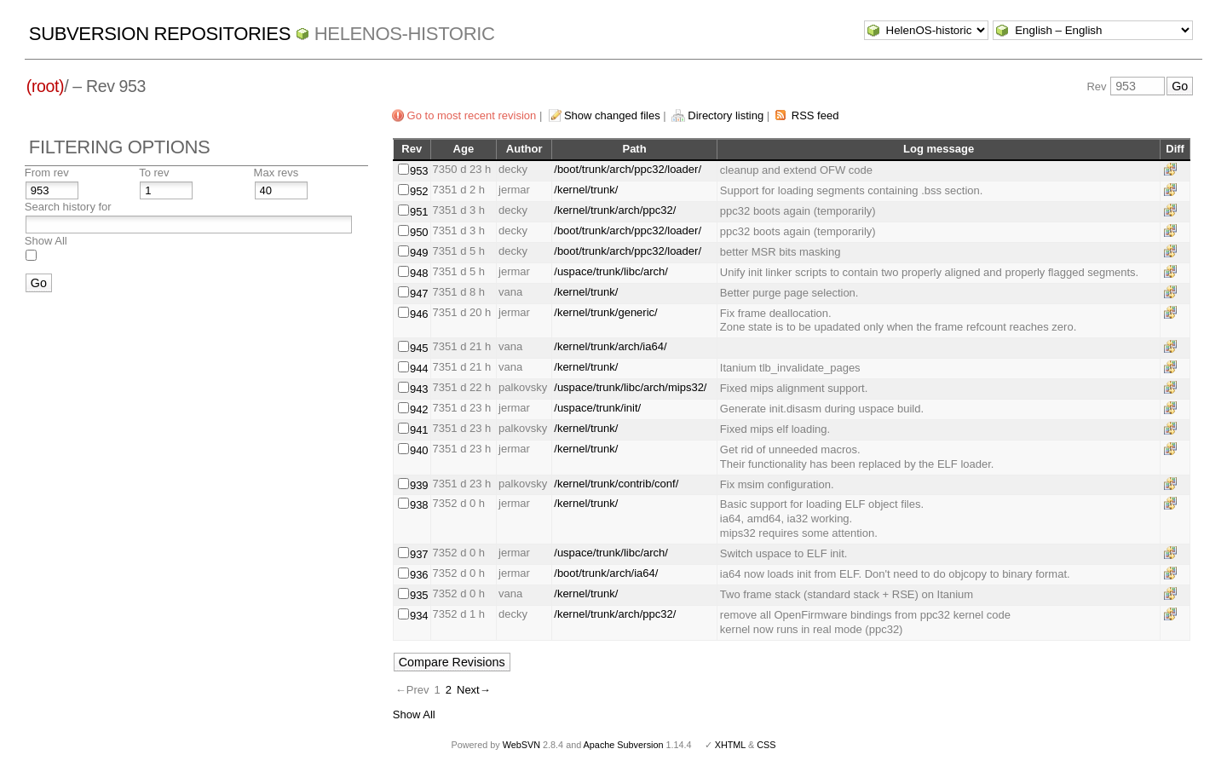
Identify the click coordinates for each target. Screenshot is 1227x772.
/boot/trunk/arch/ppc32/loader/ (627, 169)
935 (419, 595)
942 (419, 409)
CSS (766, 745)
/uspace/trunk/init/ (597, 407)
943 (419, 389)
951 (419, 211)
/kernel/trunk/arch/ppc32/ (615, 210)
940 (419, 450)
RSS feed (815, 115)
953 (419, 170)
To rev (154, 172)
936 (419, 574)
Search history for (68, 206)
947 (419, 293)
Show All (46, 240)
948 (419, 273)
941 (419, 429)
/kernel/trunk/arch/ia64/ (610, 346)
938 (419, 504)
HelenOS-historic (404, 33)
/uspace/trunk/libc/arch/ (611, 271)
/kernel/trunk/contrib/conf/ (616, 483)
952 (419, 191)
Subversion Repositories (160, 33)
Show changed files (612, 115)
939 (419, 485)
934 (419, 615)
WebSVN (521, 745)
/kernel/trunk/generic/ (605, 312)
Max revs (276, 172)
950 (419, 232)
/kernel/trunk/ (586, 189)
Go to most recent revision (472, 115)
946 (419, 314)
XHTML (730, 745)
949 (419, 252)
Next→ (474, 689)
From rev (47, 172)
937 (419, 554)
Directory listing (725, 115)
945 (419, 348)
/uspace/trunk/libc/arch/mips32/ (630, 387)
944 (419, 368)
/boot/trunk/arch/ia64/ (606, 573)
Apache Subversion (624, 745)
